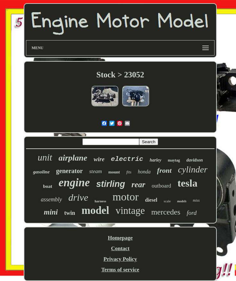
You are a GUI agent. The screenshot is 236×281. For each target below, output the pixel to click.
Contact (120, 248)
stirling (110, 184)
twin (69, 213)
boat (47, 186)
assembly (51, 199)
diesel (151, 200)
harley (156, 160)
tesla (187, 183)
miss (196, 200)
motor (126, 197)
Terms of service (120, 270)
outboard (161, 186)
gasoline (41, 171)
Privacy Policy (120, 259)
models (181, 201)
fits (128, 172)
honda (144, 171)
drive (78, 197)
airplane (73, 157)
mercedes (166, 212)
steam (95, 171)
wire (99, 159)
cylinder (192, 169)
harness (100, 201)
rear (138, 184)
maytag (174, 160)
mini (51, 212)
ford (192, 212)
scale (167, 201)
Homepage (120, 238)
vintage (130, 210)
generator (69, 170)
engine (74, 182)
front (164, 170)
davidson (194, 160)
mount (114, 172)
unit (45, 157)
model (95, 210)
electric (127, 159)
